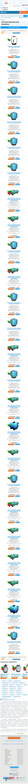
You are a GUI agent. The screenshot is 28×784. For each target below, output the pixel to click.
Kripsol (4, 694)
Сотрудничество (5, 743)
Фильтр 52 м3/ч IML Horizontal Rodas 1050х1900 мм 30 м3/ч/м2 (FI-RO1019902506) (14, 510)
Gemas (17, 690)
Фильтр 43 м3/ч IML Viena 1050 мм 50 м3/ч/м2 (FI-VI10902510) (14, 303)
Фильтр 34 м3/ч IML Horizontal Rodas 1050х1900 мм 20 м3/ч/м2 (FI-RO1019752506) (14, 199)
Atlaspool (21, 682)
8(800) (4, 9)
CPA (25, 684)
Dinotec (4, 686)
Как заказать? (20, 740)
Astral (14, 682)
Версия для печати (24, 17)
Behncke (4, 684)
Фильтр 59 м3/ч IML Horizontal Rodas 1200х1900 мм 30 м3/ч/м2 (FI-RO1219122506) (14, 589)
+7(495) (4, 7)
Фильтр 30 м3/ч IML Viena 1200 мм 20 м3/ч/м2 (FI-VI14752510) (14, 148)
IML (11, 692)
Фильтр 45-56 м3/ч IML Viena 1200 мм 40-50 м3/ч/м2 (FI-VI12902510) (14, 329)
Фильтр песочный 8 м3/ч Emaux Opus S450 (16, 674)
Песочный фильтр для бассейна (8, 699)
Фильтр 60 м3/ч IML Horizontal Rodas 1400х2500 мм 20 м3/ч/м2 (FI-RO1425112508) (14, 616)
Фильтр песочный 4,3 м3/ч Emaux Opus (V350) (4, 675)
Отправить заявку (14, 767)
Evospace (12, 686)
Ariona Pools (5, 682)
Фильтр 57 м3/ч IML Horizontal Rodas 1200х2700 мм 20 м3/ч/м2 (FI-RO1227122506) (14, 563)
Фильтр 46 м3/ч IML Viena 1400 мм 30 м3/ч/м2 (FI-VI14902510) (14, 381)
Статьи (10, 743)
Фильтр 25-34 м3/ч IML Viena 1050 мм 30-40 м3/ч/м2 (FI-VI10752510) (14, 122)
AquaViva (17, 680)
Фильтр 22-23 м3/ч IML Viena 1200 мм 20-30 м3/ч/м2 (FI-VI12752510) (14, 97)
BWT (11, 684)
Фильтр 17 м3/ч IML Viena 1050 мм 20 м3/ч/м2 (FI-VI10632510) (14, 71)
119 (11, 32)
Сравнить (17, 56)
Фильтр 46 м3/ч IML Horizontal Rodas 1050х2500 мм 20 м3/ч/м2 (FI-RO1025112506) (14, 354)
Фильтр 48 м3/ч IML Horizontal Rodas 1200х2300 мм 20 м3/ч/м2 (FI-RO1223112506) (14, 406)
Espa (11, 690)
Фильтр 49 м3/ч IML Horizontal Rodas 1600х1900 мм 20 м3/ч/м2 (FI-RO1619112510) (14, 432)
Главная (7, 740)
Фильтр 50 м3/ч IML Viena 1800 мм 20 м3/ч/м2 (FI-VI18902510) (14, 485)
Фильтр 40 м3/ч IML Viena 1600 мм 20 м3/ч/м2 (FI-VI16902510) (14, 251)
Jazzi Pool (19, 692)
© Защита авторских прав (21, 743)
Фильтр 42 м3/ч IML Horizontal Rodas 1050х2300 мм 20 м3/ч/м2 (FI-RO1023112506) (14, 277)
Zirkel (19, 688)
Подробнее (3, 678)
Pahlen (24, 694)
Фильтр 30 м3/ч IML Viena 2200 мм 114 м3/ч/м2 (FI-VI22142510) (14, 173)
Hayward (4, 692)
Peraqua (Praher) (6, 696)
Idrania (19, 686)
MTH (18, 694)
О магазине (11, 740)
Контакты (14, 743)
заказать (11, 57)
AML (4, 680)
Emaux (4, 690)
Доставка (16, 740)
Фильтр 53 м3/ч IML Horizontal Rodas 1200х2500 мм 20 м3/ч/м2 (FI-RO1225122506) (14, 537)
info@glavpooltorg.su (15, 766)
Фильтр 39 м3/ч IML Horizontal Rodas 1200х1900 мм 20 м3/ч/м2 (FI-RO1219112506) (14, 225)
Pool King (16, 696)
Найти (25, 15)
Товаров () (23, 12)
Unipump (12, 688)
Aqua (9, 680)
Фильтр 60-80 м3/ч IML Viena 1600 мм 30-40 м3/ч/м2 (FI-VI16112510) (14, 642)
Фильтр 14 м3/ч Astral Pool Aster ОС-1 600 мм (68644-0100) (14, 47)
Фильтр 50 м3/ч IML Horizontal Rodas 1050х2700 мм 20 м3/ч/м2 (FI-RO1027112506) (14, 459)
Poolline (4, 688)
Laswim (11, 694)
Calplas (18, 684)
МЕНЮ (3, 12)
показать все (17, 32)
